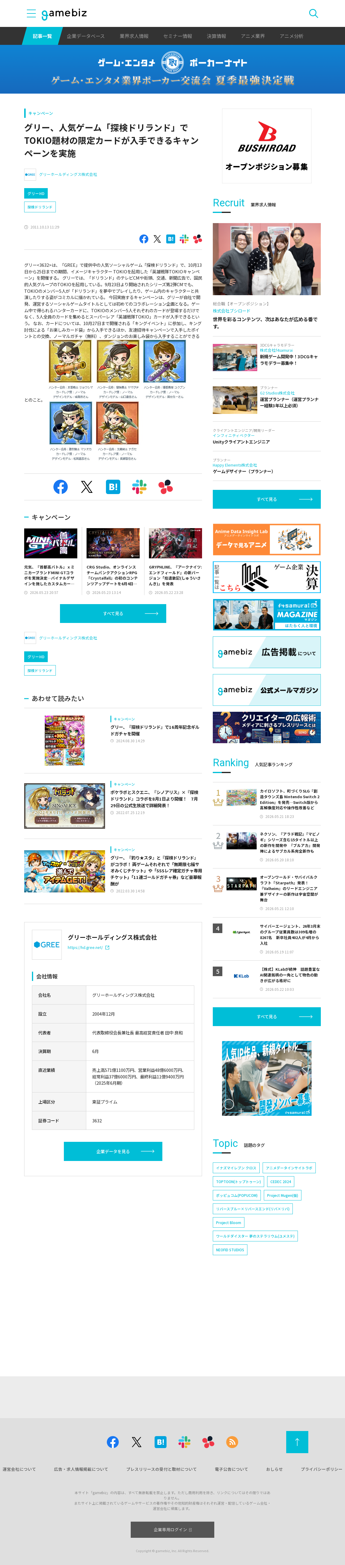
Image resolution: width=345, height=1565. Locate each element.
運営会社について (19, 1469)
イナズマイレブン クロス (236, 1249)
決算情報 (216, 35)
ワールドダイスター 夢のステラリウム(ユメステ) (255, 1318)
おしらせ (274, 1469)
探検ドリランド (40, 206)
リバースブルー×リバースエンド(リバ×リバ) (252, 1290)
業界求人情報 (134, 35)
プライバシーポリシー (322, 1469)
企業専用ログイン (173, 1529)
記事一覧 (42, 35)
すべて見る (113, 613)
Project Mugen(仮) (282, 1277)
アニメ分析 (292, 35)
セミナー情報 (177, 35)
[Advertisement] (267, 226)
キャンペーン (40, 113)
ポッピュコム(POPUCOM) (237, 1277)
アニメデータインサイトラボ (289, 1249)
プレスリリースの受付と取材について (161, 1469)
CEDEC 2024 (280, 1263)
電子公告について (231, 1469)
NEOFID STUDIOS (230, 1331)
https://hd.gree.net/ (88, 947)
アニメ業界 (253, 35)
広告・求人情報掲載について (81, 1469)
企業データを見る (113, 1151)
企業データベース (86, 35)
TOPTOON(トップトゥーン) (238, 1263)
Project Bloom (228, 1304)
